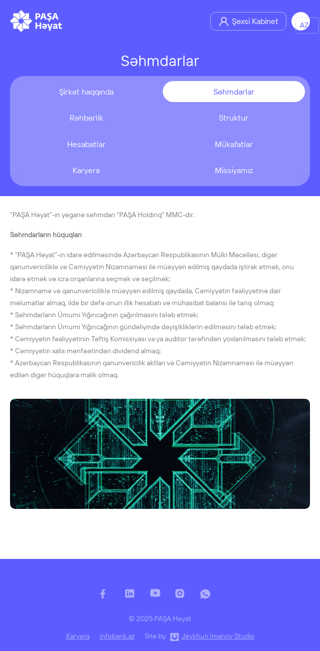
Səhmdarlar (233, 92)
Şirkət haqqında (86, 92)
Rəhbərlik (86, 118)
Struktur (233, 118)
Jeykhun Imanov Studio (217, 635)
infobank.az (117, 635)
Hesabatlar (86, 144)
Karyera (86, 170)
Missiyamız (234, 170)
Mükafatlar (234, 144)
